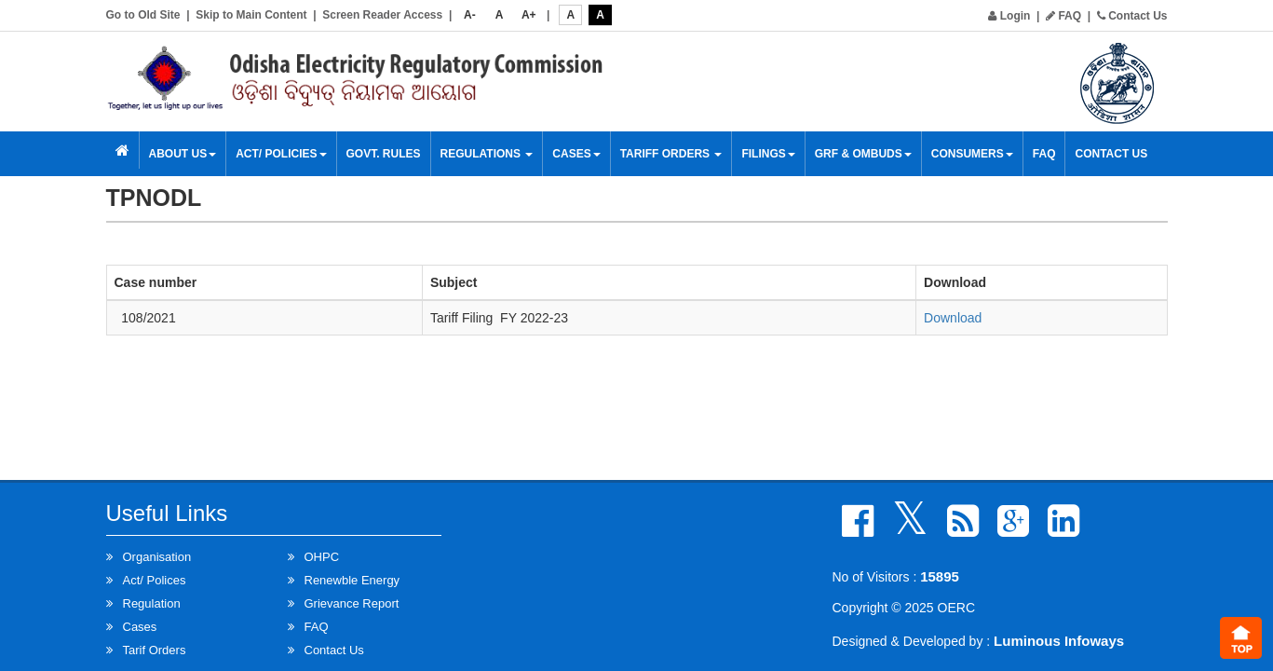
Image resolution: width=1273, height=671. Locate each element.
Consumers (972, 153)
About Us (183, 153)
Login (1009, 15)
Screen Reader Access (382, 14)
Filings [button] (767, 153)
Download (953, 317)
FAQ (1063, 15)
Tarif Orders (154, 650)
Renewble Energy (352, 580)
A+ (528, 14)
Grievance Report (352, 603)
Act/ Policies (281, 153)
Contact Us (1132, 15)
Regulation (152, 603)
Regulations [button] (487, 153)
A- (470, 14)
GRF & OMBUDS (863, 153)
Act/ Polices (154, 580)
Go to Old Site (143, 14)
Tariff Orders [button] (671, 153)
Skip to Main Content (251, 14)
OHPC (322, 557)
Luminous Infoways (1059, 641)
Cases (576, 153)
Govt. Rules (383, 153)
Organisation (157, 557)
